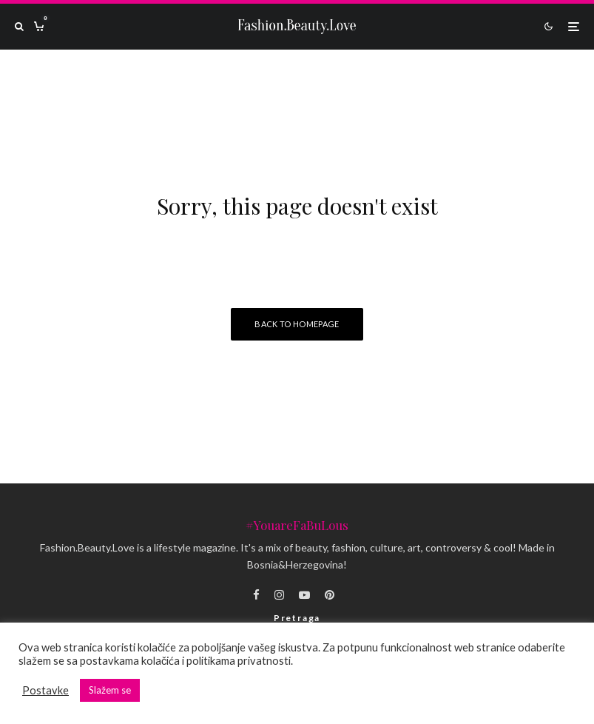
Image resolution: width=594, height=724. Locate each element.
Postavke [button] (45, 690)
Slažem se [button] (110, 690)
